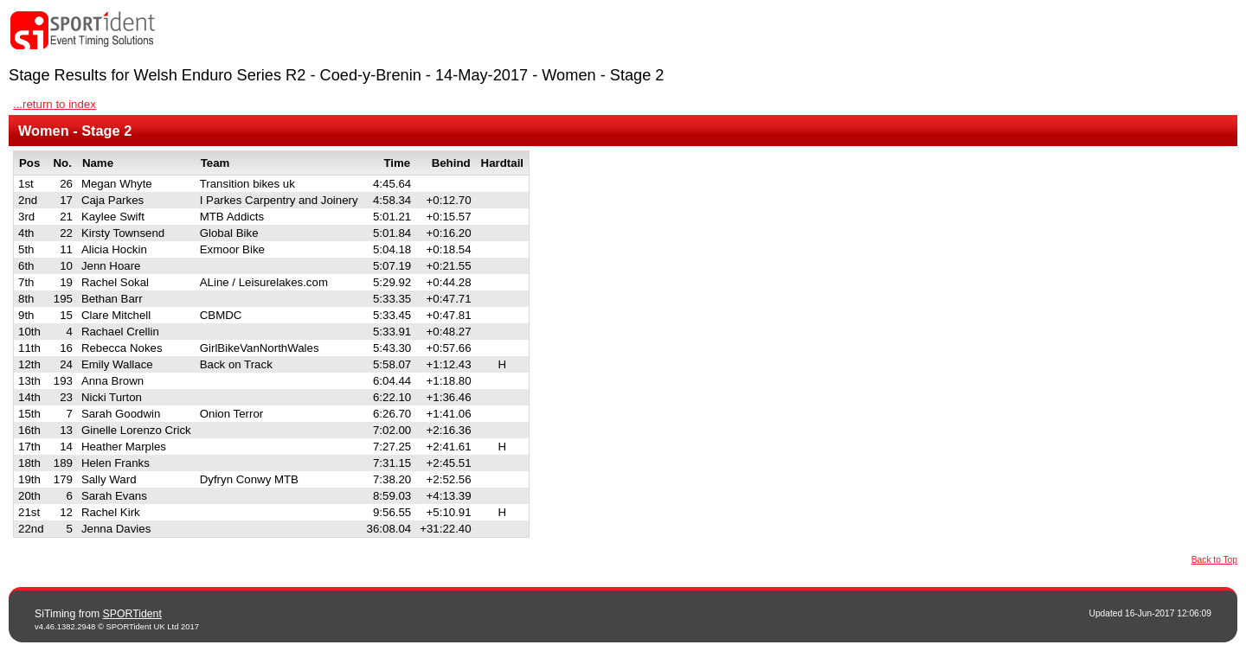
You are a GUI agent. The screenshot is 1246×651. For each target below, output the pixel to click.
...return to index (54, 104)
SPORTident (132, 614)
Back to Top (1214, 560)
